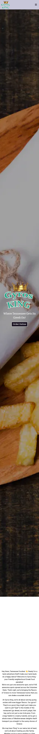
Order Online (19, 324)
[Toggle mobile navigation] (36, 4)
